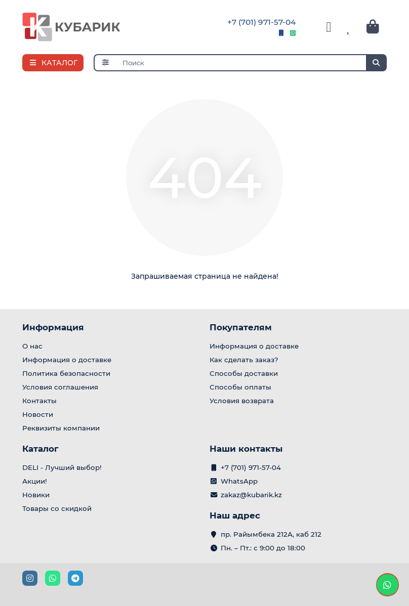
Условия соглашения (60, 387)
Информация (53, 327)
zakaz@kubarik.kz (251, 495)
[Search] (251, 62)
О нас (32, 346)
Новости (37, 414)
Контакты (39, 401)
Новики (36, 495)
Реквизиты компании (61, 428)
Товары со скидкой (57, 508)
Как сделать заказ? (244, 360)
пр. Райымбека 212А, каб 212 (271, 534)
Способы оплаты (240, 387)
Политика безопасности (66, 373)
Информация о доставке (66, 360)
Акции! (34, 481)
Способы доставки (244, 373)
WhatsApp (239, 481)
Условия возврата (242, 401)
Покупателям (241, 327)
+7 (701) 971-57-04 (261, 22)
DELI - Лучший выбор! (62, 467)
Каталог (40, 449)
